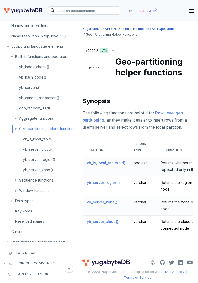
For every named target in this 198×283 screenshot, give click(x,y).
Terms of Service (138, 277)
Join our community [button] (31, 263)
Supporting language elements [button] (37, 46)
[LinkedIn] (180, 262)
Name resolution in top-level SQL (39, 36)
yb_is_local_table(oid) (106, 163)
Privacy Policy (173, 272)
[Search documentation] (84, 10)
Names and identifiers (29, 25)
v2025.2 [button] (101, 49)
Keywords (23, 211)
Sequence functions (36, 180)
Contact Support (29, 274)
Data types (24, 201)
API (107, 29)
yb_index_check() (34, 67)
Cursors (17, 231)
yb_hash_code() (32, 77)
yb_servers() (30, 87)
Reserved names (29, 221)
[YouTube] (190, 262)
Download (22, 253)
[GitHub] (162, 262)
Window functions (34, 190)
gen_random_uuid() (35, 108)
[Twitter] (171, 262)
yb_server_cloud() (38, 149)
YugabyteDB (92, 29)
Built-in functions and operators (41, 56)
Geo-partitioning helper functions (47, 128)
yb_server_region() (39, 159)
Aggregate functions (36, 118)
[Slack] (153, 262)
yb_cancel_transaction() (39, 98)
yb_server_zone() (38, 170)
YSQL (117, 29)
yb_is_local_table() (38, 139)
